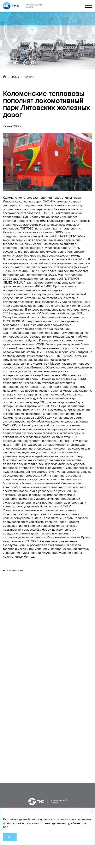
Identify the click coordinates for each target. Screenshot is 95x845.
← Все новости (13, 570)
